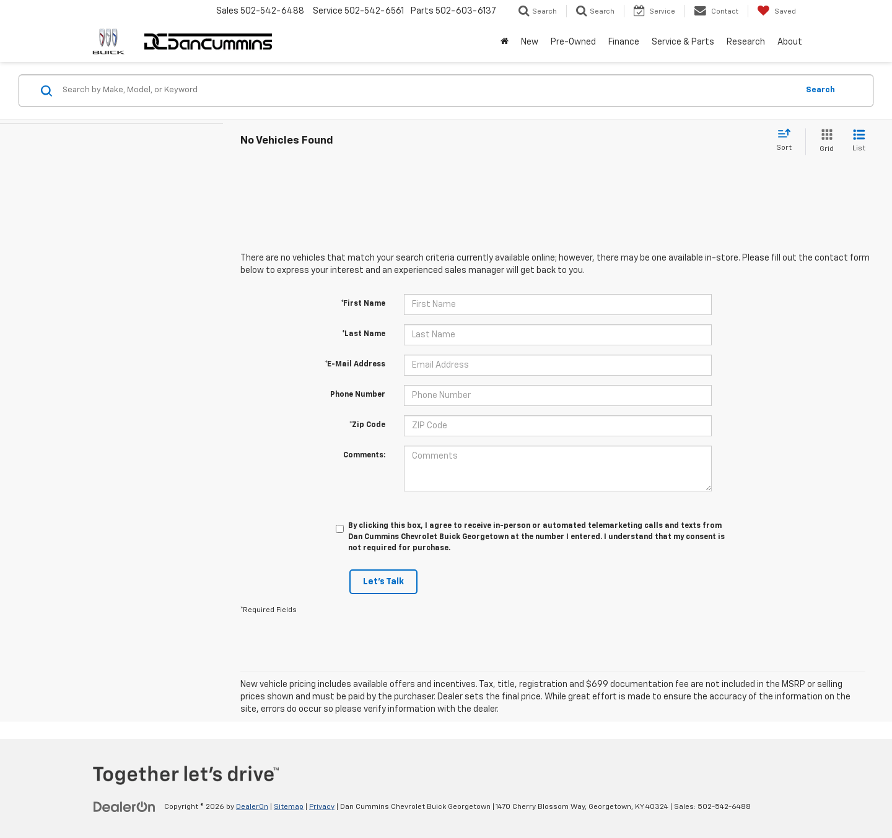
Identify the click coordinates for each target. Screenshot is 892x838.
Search (820, 90)
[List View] (859, 141)
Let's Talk (383, 581)
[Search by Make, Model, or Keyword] (428, 90)
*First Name (363, 304)
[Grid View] (824, 141)
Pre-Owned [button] (573, 42)
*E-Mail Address (355, 364)
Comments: (364, 455)
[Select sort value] (787, 140)
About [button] (789, 42)
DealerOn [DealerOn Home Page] (252, 807)
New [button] (529, 42)
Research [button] (746, 42)
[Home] (504, 42)
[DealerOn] (124, 806)
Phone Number (357, 395)
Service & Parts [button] (683, 42)
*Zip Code (367, 425)
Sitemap (289, 807)
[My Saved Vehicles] (776, 11)
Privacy (321, 807)
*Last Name (363, 334)
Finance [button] (623, 42)
